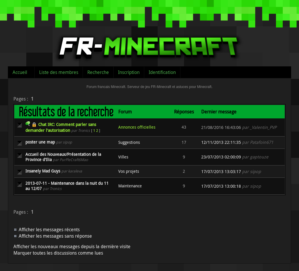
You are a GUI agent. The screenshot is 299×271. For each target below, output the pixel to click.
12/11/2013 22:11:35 (221, 142)
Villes (123, 157)
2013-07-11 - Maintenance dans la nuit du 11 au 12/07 (67, 185)
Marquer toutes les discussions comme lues (58, 253)
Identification (162, 72)
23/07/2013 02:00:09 (221, 157)
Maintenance (130, 186)
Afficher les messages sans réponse (55, 236)
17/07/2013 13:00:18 (221, 186)
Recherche (98, 72)
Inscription (129, 72)
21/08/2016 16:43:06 (221, 127)
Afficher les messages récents (49, 229)
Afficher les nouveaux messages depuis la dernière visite (72, 246)
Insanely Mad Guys (42, 171)
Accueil (20, 72)
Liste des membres (58, 72)
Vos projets (128, 171)
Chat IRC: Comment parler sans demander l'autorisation (60, 127)
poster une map (40, 142)
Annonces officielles (136, 127)
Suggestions (129, 142)
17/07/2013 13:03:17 (221, 171)
